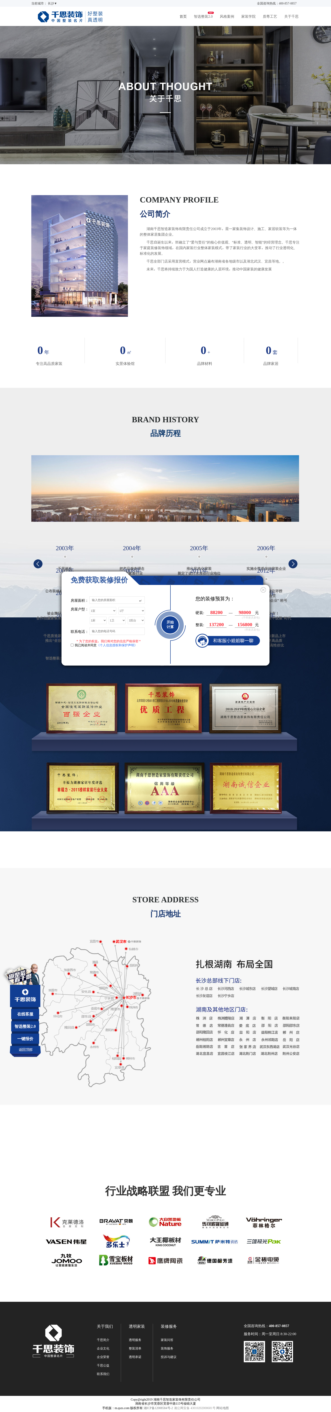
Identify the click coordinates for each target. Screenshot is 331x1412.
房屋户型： (80, 609)
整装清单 (135, 1348)
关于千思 (291, 16)
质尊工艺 (270, 16)
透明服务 (135, 1339)
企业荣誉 (103, 1356)
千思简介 (103, 1339)
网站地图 (222, 1408)
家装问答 (167, 1339)
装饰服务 (167, 1348)
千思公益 (103, 1365)
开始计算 (170, 624)
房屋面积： (80, 600)
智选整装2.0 (203, 16)
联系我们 (103, 1373)
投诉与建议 (168, 1356)
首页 (183, 16)
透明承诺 (135, 1356)
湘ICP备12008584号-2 (158, 1408)
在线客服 (25, 1014)
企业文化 (103, 1348)
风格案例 (227, 16)
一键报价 (25, 1039)
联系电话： (80, 631)
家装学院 (248, 16)
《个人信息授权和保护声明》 (117, 645)
